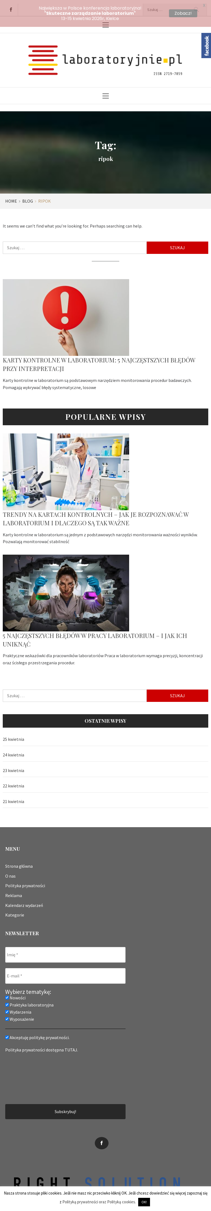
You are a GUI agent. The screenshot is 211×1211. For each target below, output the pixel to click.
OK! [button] (144, 1202)
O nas (10, 872)
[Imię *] (65, 951)
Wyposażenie (19, 1016)
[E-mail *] (65, 972)
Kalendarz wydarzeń (24, 901)
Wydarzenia (18, 1008)
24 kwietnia (13, 751)
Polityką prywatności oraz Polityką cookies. (99, 1201)
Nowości (15, 994)
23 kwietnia (13, 767)
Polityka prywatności (25, 882)
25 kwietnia (13, 735)
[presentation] (27, 1074)
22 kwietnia (13, 782)
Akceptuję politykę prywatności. (37, 1034)
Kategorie (14, 911)
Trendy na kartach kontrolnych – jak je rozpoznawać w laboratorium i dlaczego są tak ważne (95, 515)
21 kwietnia (13, 798)
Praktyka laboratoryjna (29, 1001)
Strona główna (19, 862)
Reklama (13, 892)
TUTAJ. (71, 1046)
